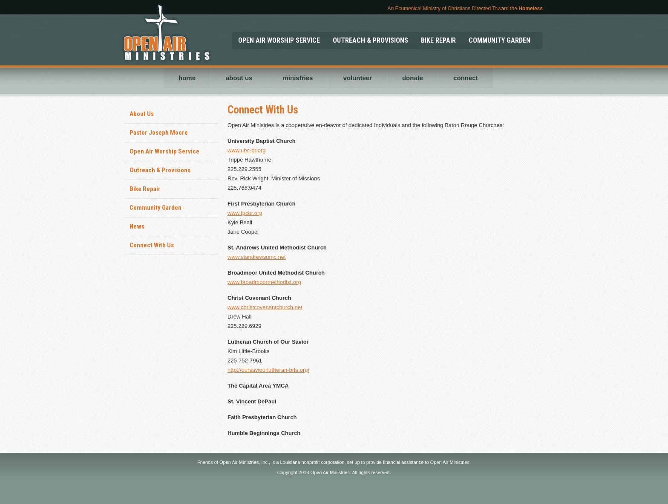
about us (239, 77)
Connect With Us (152, 245)
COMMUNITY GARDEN (499, 40)
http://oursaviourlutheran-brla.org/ (268, 370)
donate (412, 77)
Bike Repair (145, 189)
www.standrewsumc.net (256, 257)
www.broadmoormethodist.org (264, 282)
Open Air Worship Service (164, 151)
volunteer (357, 77)
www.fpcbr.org (244, 213)
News (137, 226)
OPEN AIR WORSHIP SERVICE (279, 40)
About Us (142, 114)
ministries (298, 77)
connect (465, 77)
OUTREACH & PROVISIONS (370, 40)
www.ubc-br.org (246, 150)
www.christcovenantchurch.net (264, 307)
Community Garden (155, 207)
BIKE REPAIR (438, 40)
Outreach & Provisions (160, 170)
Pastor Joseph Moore (159, 132)
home (187, 77)
